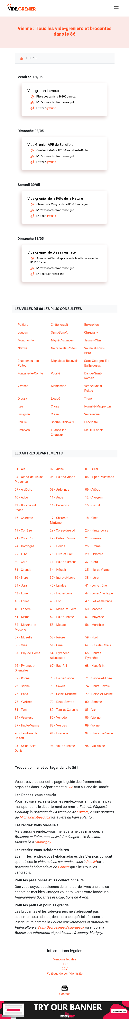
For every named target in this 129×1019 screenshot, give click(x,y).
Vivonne (23, 386)
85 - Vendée (58, 717)
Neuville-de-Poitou (64, 348)
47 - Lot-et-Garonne (98, 601)
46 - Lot (55, 601)
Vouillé (55, 373)
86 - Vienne (93, 717)
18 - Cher (91, 518)
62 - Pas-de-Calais (98, 645)
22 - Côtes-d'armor (63, 538)
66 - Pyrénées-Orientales (25, 668)
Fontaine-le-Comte (30, 373)
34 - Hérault (58, 569)
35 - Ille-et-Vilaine (97, 569)
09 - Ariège (92, 489)
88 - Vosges (58, 725)
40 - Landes (58, 585)
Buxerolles (91, 324)
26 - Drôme (93, 546)
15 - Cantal (92, 505)
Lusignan (24, 414)
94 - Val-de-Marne (62, 746)
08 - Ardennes (59, 489)
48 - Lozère (23, 609)
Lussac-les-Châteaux (59, 432)
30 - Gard (21, 562)
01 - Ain (20, 469)
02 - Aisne (57, 469)
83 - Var (90, 709)
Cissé (55, 414)
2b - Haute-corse (96, 530)
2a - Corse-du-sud (62, 530)
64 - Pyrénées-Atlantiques (60, 655)
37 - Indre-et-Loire (62, 577)
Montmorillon (26, 340)
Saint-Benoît (59, 332)
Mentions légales (64, 959)
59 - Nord (91, 637)
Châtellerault (59, 324)
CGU (65, 964)
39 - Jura (21, 585)
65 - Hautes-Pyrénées (93, 655)
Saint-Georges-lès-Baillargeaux (97, 363)
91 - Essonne (59, 733)
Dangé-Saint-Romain (93, 376)
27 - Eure (21, 554)
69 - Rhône (22, 678)
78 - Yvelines (23, 702)
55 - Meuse (58, 625)
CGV (65, 969)
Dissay (22, 398)
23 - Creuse (93, 538)
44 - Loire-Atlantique (99, 593)
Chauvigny (91, 332)
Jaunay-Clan (92, 340)
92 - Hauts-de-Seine (99, 733)
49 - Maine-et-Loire (63, 609)
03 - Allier (91, 469)
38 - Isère (92, 577)
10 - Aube (21, 497)
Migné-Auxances (62, 340)
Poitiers (23, 324)
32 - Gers (91, 562)
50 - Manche (93, 609)
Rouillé (22, 422)
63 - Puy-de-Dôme (27, 653)
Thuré (88, 398)
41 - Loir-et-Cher (96, 585)
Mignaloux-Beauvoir (64, 361)
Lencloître (91, 422)
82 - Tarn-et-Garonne (64, 709)
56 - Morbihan (94, 625)
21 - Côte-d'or (24, 538)
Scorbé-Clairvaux (62, 422)
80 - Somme (93, 702)
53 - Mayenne (94, 617)
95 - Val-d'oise (95, 746)
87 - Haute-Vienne (27, 725)
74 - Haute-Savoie (97, 686)
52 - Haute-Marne (62, 617)
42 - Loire (21, 593)
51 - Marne (22, 617)
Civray (55, 406)
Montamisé (58, 386)
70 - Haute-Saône (62, 678)
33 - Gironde (23, 569)
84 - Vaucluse (24, 717)
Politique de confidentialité (65, 973)
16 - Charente (24, 518)
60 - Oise (21, 645)
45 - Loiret (22, 601)
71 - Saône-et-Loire (98, 678)
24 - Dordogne (24, 546)
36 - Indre (21, 577)
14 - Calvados (59, 505)
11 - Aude (56, 497)
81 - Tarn (21, 709)
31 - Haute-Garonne (63, 562)
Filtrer (28, 58)
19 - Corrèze (23, 530)
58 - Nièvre (57, 637)
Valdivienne (92, 414)
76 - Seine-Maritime (63, 694)
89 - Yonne (92, 725)
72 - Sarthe (22, 686)
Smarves (24, 430)
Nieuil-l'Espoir (93, 430)
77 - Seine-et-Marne (99, 694)
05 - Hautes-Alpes (62, 477)
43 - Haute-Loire (61, 593)
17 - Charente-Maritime (59, 520)
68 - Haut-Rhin (95, 665)
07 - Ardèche (23, 489)
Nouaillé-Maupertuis (98, 406)
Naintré (22, 348)
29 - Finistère (94, 554)
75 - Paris (21, 694)
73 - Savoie (57, 686)
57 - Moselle (23, 637)
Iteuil (21, 406)
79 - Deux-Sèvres (62, 702)
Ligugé (55, 398)
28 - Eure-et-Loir (61, 554)
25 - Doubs (57, 546)
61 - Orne (56, 645)
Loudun (23, 332)
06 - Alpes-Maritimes (99, 477)
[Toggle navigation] (116, 8)
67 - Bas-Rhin (59, 665)
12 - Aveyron (94, 497)
